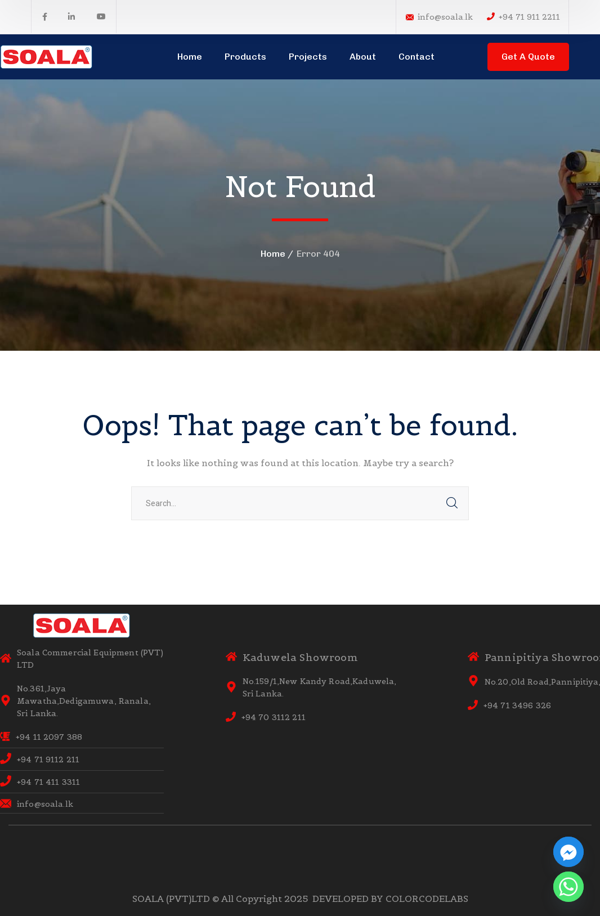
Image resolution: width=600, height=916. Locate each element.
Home (273, 253)
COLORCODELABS (427, 898)
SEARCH (452, 503)
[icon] (44, 17)
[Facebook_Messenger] (568, 852)
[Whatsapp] (568, 887)
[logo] (46, 55)
